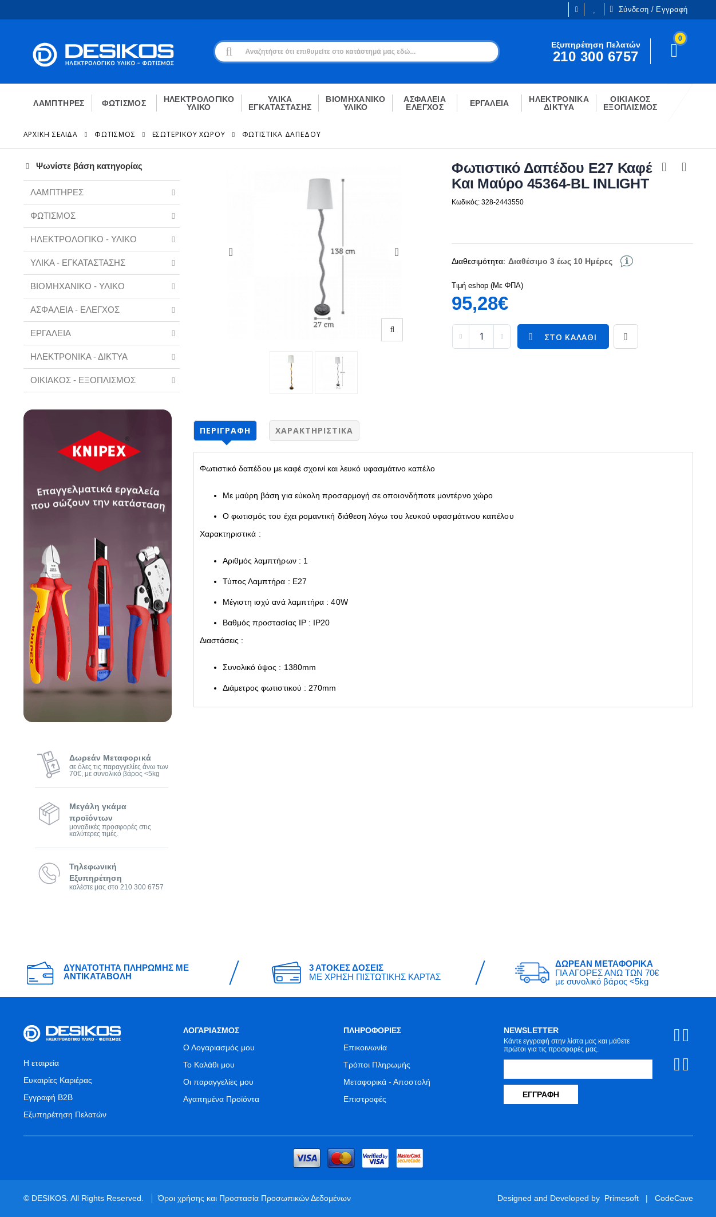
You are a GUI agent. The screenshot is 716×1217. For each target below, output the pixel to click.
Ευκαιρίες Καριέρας (57, 1080)
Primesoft (621, 1198)
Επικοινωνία (365, 1047)
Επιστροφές (364, 1099)
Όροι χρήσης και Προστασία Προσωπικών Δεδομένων (254, 1198)
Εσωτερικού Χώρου (189, 134)
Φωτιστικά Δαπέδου (281, 134)
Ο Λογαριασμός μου (219, 1047)
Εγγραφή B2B (48, 1097)
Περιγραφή (225, 430)
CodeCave (674, 1198)
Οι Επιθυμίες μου (594, 9)
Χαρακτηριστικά (314, 430)
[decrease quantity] (460, 336)
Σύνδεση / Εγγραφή (648, 9)
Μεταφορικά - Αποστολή (386, 1081)
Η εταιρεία (41, 1063)
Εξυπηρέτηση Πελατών (64, 1114)
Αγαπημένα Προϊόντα (221, 1099)
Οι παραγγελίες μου (218, 1081)
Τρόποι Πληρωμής (376, 1064)
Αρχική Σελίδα (50, 134)
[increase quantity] (502, 336)
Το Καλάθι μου (209, 1064)
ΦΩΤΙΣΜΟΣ (115, 134)
